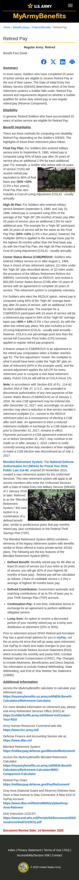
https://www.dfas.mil (17, 740)
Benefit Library (21, 27)
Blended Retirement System (22, 462)
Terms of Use (53, 850)
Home (7, 27)
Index (12, 850)
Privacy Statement (29, 850)
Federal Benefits (41, 27)
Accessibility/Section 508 (33, 855)
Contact (57, 855)
